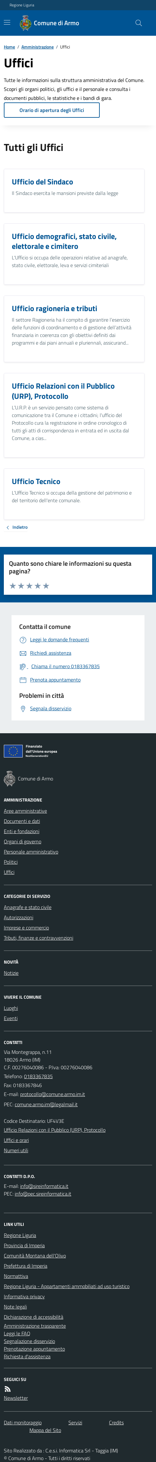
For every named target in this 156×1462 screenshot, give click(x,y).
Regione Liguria (22, 5)
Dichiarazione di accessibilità (33, 1317)
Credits (116, 1422)
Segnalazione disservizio (29, 1341)
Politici (11, 862)
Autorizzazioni (18, 917)
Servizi (75, 1422)
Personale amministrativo (31, 851)
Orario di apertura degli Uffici (52, 110)
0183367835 (38, 1076)
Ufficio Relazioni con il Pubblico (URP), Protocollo (54, 1130)
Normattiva (16, 1276)
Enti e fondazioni (21, 831)
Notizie (11, 973)
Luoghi (11, 1008)
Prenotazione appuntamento (34, 1349)
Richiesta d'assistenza (27, 1356)
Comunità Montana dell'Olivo (35, 1255)
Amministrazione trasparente (35, 1326)
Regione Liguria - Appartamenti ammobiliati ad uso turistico (66, 1286)
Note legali (15, 1306)
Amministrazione (37, 46)
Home (9, 46)
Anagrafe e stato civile (27, 907)
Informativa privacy (24, 1296)
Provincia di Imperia (24, 1245)
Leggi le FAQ (17, 1333)
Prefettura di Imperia (25, 1266)
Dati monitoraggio (23, 1422)
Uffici (9, 872)
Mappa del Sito (45, 1430)
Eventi (11, 1018)
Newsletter (16, 1398)
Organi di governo (22, 841)
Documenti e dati (22, 821)
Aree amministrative (25, 811)
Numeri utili (16, 1150)
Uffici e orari (16, 1140)
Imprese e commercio (26, 927)
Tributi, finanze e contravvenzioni (38, 938)
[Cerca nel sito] (136, 23)
